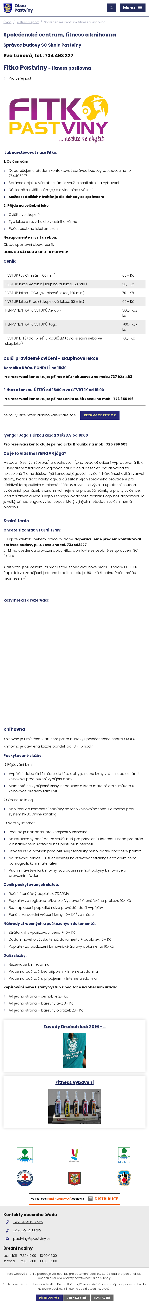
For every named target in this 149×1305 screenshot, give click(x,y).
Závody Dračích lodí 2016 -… (74, 1026)
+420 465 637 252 (28, 1224)
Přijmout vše (48, 1298)
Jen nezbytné (76, 1298)
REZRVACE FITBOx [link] (100, 415)
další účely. (103, 1278)
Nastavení (103, 1298)
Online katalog (44, 814)
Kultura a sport (28, 22)
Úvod (7, 22)
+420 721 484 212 (27, 1233)
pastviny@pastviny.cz (31, 1241)
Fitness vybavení (74, 1082)
